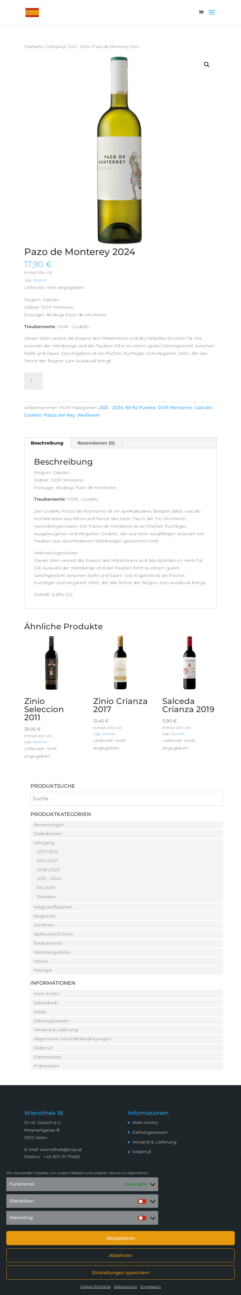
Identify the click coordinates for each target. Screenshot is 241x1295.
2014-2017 (47, 860)
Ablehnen (120, 1255)
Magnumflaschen (53, 907)
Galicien (204, 407)
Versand (39, 280)
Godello (33, 415)
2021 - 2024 (79, 46)
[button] (206, 64)
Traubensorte (48, 943)
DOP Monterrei (175, 407)
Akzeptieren (120, 1238)
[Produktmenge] (33, 381)
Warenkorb (46, 1002)
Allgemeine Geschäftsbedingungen (72, 1039)
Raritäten (46, 896)
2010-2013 (47, 851)
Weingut (43, 970)
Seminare (44, 925)
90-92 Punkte (140, 407)
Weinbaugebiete (52, 952)
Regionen (45, 916)
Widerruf (43, 1048)
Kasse (40, 1012)
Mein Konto (47, 993)
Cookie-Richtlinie (95, 1286)
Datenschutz (125, 1286)
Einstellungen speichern (120, 1273)
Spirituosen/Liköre (53, 934)
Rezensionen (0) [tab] (96, 443)
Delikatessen (48, 833)
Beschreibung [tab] (47, 443)
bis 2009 (46, 887)
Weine (40, 961)
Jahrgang (55, 46)
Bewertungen (49, 825)
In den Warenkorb (85, 380)
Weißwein (88, 415)
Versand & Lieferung (56, 1029)
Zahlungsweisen (51, 1021)
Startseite (33, 46)
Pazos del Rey (59, 415)
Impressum (150, 1286)
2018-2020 (48, 869)
